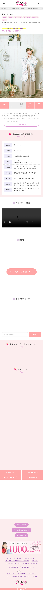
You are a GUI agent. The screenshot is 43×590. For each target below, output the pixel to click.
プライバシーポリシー (13, 563)
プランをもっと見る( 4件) (21, 272)
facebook (21, 535)
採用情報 (34, 563)
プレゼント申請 (32, 472)
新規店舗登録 (13, 567)
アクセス (38, 105)
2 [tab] (21, 99)
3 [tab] (25, 99)
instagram (21, 525)
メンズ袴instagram (21, 530)
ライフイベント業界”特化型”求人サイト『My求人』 (21, 576)
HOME (9, 558)
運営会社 (26, 563)
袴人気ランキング (11, 477)
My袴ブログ (32, 477)
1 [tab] (18, 99)
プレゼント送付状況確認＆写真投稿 (17, 561)
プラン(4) (30, 105)
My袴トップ (11, 472)
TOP (4, 105)
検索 (34, 334)
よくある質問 (18, 558)
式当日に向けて (30, 558)
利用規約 (35, 561)
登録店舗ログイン (27, 567)
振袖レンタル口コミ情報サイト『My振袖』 (21, 574)
